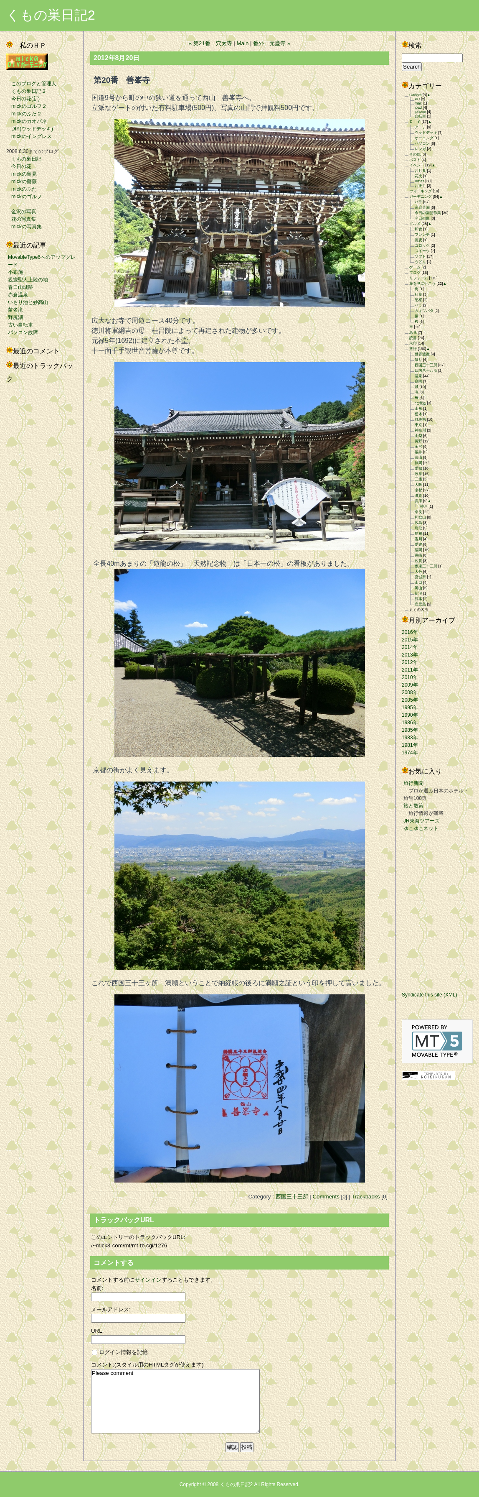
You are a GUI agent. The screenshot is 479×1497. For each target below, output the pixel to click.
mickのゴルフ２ (26, 106)
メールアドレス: (111, 1309)
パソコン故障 (23, 332)
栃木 (418, 414)
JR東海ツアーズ (421, 821)
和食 (418, 229)
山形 (418, 408)
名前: (97, 1288)
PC (417, 99)
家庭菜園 (422, 207)
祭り (418, 360)
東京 (418, 425)
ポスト (415, 160)
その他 (415, 154)
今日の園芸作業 (428, 213)
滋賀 (418, 495)
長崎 (418, 555)
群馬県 (420, 419)
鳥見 (413, 332)
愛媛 (418, 544)
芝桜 (418, 300)
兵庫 (418, 501)
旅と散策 (413, 806)
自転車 (420, 116)
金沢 (418, 447)
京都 (418, 490)
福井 (418, 452)
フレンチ (422, 234)
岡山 (418, 588)
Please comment (175, 1401)
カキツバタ (424, 311)
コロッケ (422, 245)
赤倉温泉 (18, 295)
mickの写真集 (24, 227)
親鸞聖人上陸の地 (28, 280)
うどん (420, 262)
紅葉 (418, 294)
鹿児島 (420, 604)
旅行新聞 (413, 783)
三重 (418, 479)
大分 (418, 572)
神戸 (424, 506)
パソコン (422, 143)
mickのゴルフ (24, 196)
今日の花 (18, 166)
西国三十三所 (292, 1196)
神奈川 (420, 430)
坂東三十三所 (426, 566)
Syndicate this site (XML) (429, 995)
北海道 (420, 403)
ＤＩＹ (415, 122)
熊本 (418, 599)
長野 (418, 441)
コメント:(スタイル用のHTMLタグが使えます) (147, 1365)
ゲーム (415, 267)
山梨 (418, 436)
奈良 (418, 512)
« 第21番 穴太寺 (210, 43)
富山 (418, 457)
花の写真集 (21, 219)
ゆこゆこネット (420, 828)
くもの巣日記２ (26, 91)
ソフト (420, 256)
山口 (418, 582)
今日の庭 (422, 218)
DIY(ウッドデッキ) (29, 129)
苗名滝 (15, 310)
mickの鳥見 (21, 174)
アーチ (420, 127)
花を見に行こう (422, 283)
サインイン (148, 1280)
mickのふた (21, 189)
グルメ (415, 224)
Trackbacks (366, 1196)
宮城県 (420, 577)
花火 (418, 176)
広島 (418, 523)
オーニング (424, 138)
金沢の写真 (21, 212)
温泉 (418, 376)
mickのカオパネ (26, 121)
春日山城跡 (20, 287)
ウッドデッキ (426, 132)
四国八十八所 (426, 370)
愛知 (418, 468)
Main (242, 43)
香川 (418, 539)
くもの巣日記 (23, 159)
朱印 (413, 343)
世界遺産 (422, 354)
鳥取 (418, 528)
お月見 (420, 171)
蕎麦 (418, 240)
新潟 (418, 593)
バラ (418, 202)
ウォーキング (420, 191)
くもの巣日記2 (50, 15)
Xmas (419, 181)
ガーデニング (420, 196)
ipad (418, 107)
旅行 (413, 349)
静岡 (418, 463)
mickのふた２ (24, 114)
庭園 (418, 381)
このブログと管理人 (31, 84)
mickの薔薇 (21, 181)
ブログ (415, 273)
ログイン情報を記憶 (120, 1352)
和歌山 (420, 517)
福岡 (418, 550)
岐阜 (418, 474)
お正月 (420, 186)
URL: (97, 1331)
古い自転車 (20, 325)
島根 (418, 533)
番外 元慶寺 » (271, 43)
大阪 (418, 485)
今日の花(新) (23, 99)
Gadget (415, 95)
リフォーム (418, 278)
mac (418, 103)
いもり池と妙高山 (28, 302)
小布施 (15, 272)
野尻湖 (15, 317)
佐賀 (418, 561)
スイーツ (422, 251)
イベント (416, 165)
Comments (325, 1196)
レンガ (420, 149)
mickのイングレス (29, 136)
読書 (413, 338)
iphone (420, 112)
